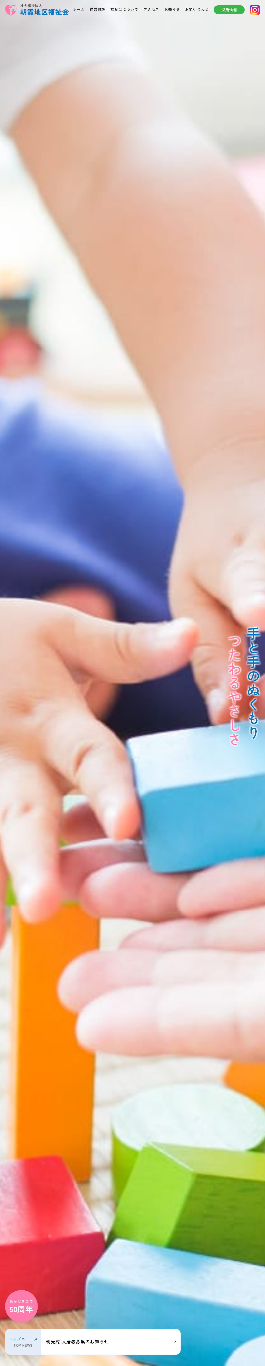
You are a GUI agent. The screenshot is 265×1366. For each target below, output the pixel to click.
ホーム (79, 9)
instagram (255, 10)
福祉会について (124, 9)
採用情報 (229, 9)
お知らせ (172, 9)
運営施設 (98, 9)
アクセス (151, 9)
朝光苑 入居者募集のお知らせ (78, 1341)
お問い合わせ (197, 9)
